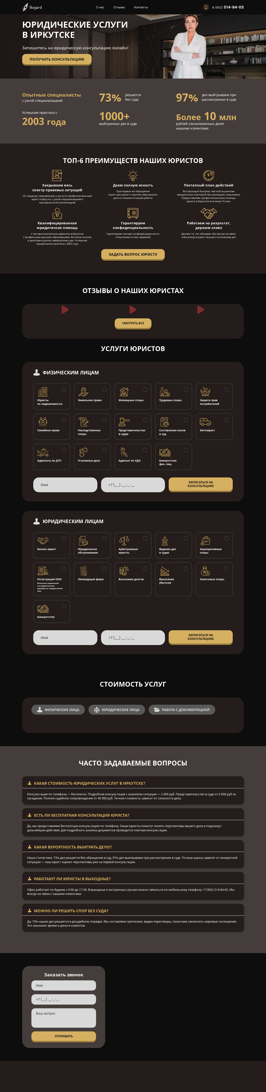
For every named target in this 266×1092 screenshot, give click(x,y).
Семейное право (48, 430)
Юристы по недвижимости (49, 402)
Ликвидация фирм (91, 579)
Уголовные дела (89, 460)
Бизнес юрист (46, 549)
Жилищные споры (131, 400)
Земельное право (90, 400)
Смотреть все (133, 323)
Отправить (64, 1036)
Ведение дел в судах (167, 550)
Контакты (141, 7)
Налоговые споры (212, 579)
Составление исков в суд (172, 432)
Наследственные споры (89, 432)
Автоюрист (207, 430)
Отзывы (119, 7)
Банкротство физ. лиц (168, 462)
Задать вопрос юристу (133, 254)
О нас (100, 7)
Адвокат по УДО (130, 460)
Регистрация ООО (51, 584)
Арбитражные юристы (128, 550)
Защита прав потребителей (209, 402)
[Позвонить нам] (223, 7)
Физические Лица (58, 709)
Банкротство (46, 617)
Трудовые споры (170, 400)
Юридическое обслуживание (88, 550)
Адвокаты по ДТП (49, 460)
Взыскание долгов (131, 579)
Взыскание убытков (166, 581)
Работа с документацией (182, 709)
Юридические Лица (116, 709)
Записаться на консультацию (201, 484)
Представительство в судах (132, 432)
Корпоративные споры (211, 550)
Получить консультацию (57, 59)
